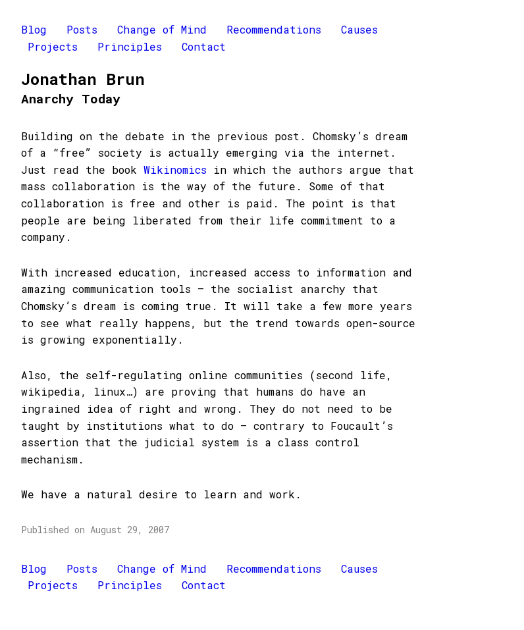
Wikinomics (175, 169)
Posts (81, 29)
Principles (129, 46)
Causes (359, 29)
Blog (34, 29)
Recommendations (273, 29)
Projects (53, 46)
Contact (204, 46)
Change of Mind (162, 29)
